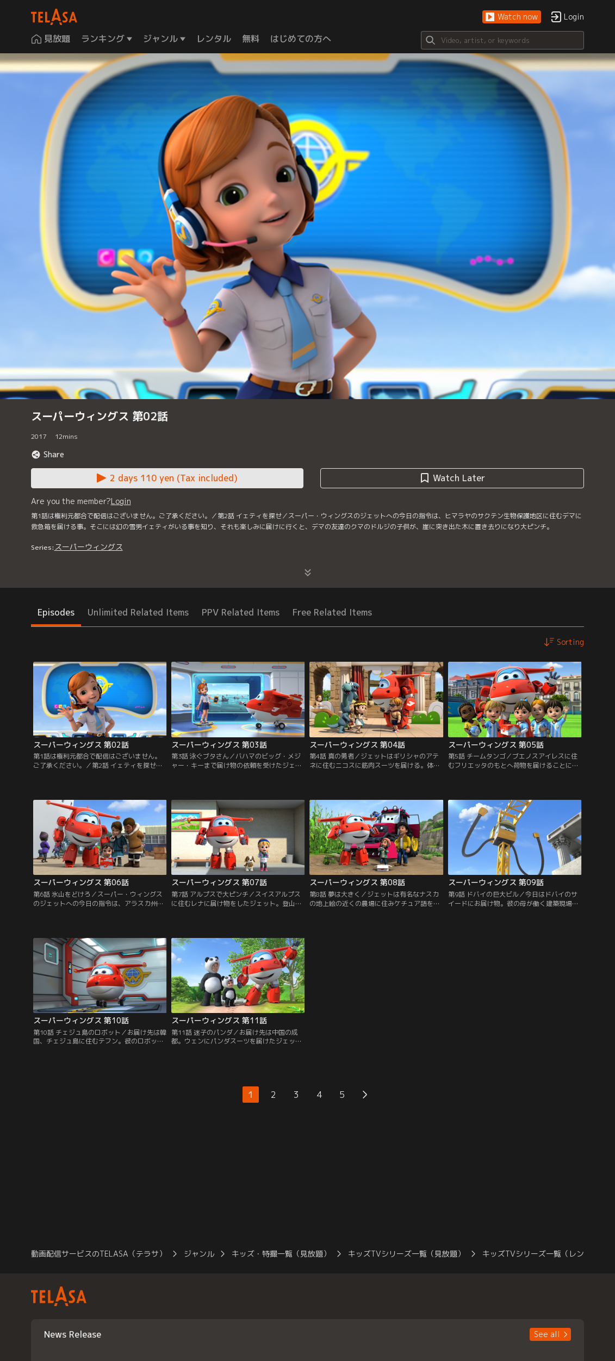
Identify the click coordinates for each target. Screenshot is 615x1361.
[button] (511, 17)
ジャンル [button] (199, 1253)
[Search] (502, 40)
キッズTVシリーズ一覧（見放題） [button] (406, 1253)
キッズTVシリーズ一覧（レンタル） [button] (544, 1253)
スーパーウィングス (88, 547)
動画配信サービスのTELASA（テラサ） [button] (98, 1253)
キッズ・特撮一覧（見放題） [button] (281, 1253)
